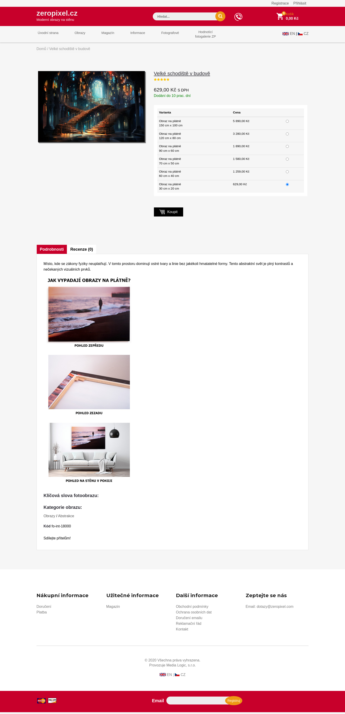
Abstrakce (66, 518)
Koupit (169, 213)
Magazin (113, 608)
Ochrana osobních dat (193, 614)
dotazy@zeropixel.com (275, 608)
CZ (306, 35)
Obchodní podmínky (192, 608)
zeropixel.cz (58, 16)
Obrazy (76, 36)
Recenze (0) (82, 251)
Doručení (43, 608)
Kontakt (182, 631)
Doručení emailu (189, 620)
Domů (41, 51)
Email (158, 702)
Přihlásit (299, 3)
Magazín (102, 36)
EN (292, 35)
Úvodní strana (47, 36)
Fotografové (160, 36)
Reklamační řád (188, 625)
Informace (130, 36)
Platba (41, 614)
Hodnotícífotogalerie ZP (193, 36)
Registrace (280, 3)
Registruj (233, 702)
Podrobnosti (52, 251)
